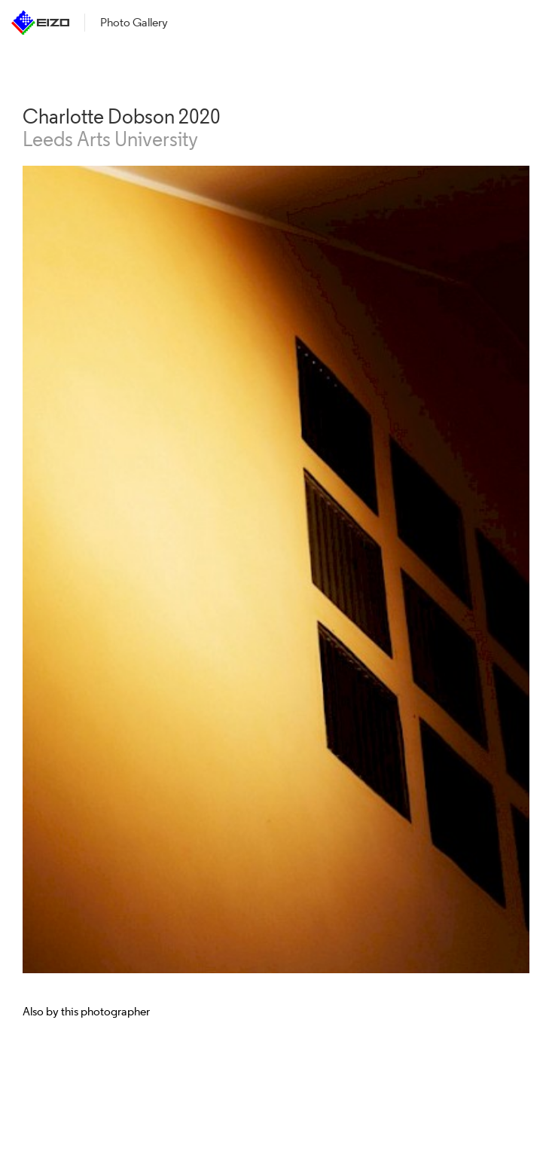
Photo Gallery (134, 22)
